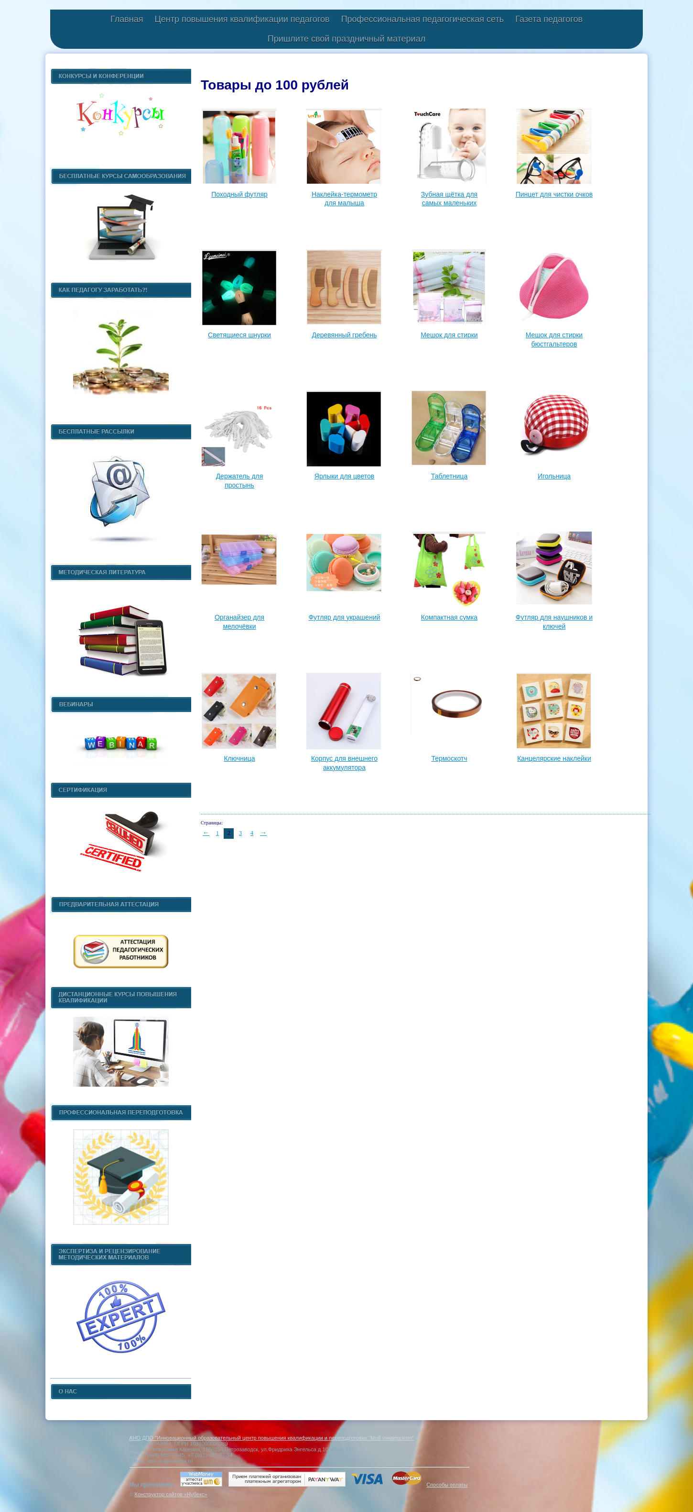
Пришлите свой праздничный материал (346, 39)
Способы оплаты (446, 1485)
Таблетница (449, 476)
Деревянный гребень (344, 335)
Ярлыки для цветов (344, 476)
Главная (126, 19)
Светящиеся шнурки (239, 335)
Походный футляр (239, 194)
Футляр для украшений (344, 617)
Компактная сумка (449, 617)
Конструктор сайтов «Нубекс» (170, 1494)
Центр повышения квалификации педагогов (241, 19)
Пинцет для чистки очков (554, 194)
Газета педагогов (549, 19)
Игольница (554, 476)
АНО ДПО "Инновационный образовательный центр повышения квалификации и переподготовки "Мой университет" (271, 1438)
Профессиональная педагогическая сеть (422, 19)
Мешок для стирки (449, 335)
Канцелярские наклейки (554, 758)
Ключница (239, 758)
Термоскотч (449, 758)
